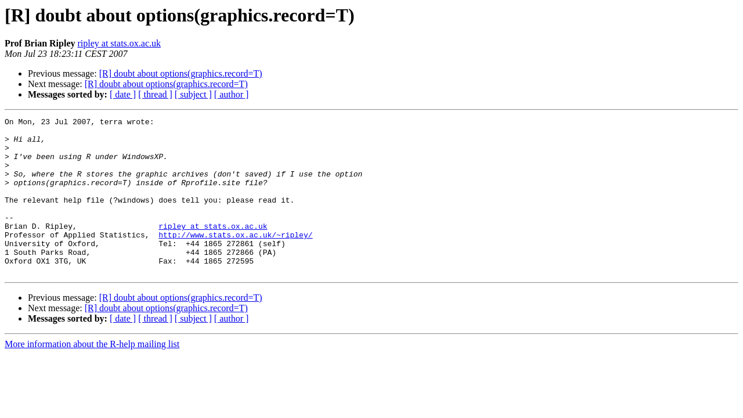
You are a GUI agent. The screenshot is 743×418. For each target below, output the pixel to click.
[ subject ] (193, 94)
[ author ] (231, 94)
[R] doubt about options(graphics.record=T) (180, 73)
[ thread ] (155, 94)
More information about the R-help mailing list (92, 375)
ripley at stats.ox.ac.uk (119, 43)
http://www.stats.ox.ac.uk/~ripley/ (235, 259)
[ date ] (123, 94)
